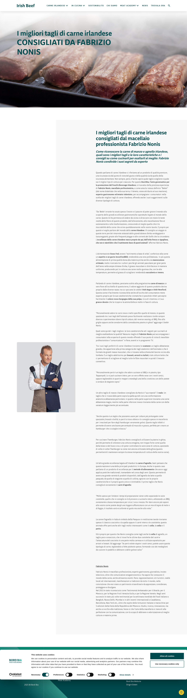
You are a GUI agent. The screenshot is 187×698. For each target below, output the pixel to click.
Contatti (109, 654)
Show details (125, 693)
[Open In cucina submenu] (84, 5)
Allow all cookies (167, 674)
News (145, 6)
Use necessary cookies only (167, 682)
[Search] (169, 6)
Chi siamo (112, 6)
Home (61, 654)
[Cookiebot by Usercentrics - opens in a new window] (15, 693)
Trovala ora (158, 6)
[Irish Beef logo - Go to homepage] (26, 5)
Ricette (72, 654)
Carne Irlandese (56, 6)
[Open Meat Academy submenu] (137, 5)
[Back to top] (162, 654)
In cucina (76, 6)
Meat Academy (128, 6)
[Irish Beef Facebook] (28, 666)
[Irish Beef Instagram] (25, 666)
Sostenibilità (96, 6)
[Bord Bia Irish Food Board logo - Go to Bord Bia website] (33, 656)
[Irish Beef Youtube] (32, 666)
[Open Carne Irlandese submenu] (67, 5)
